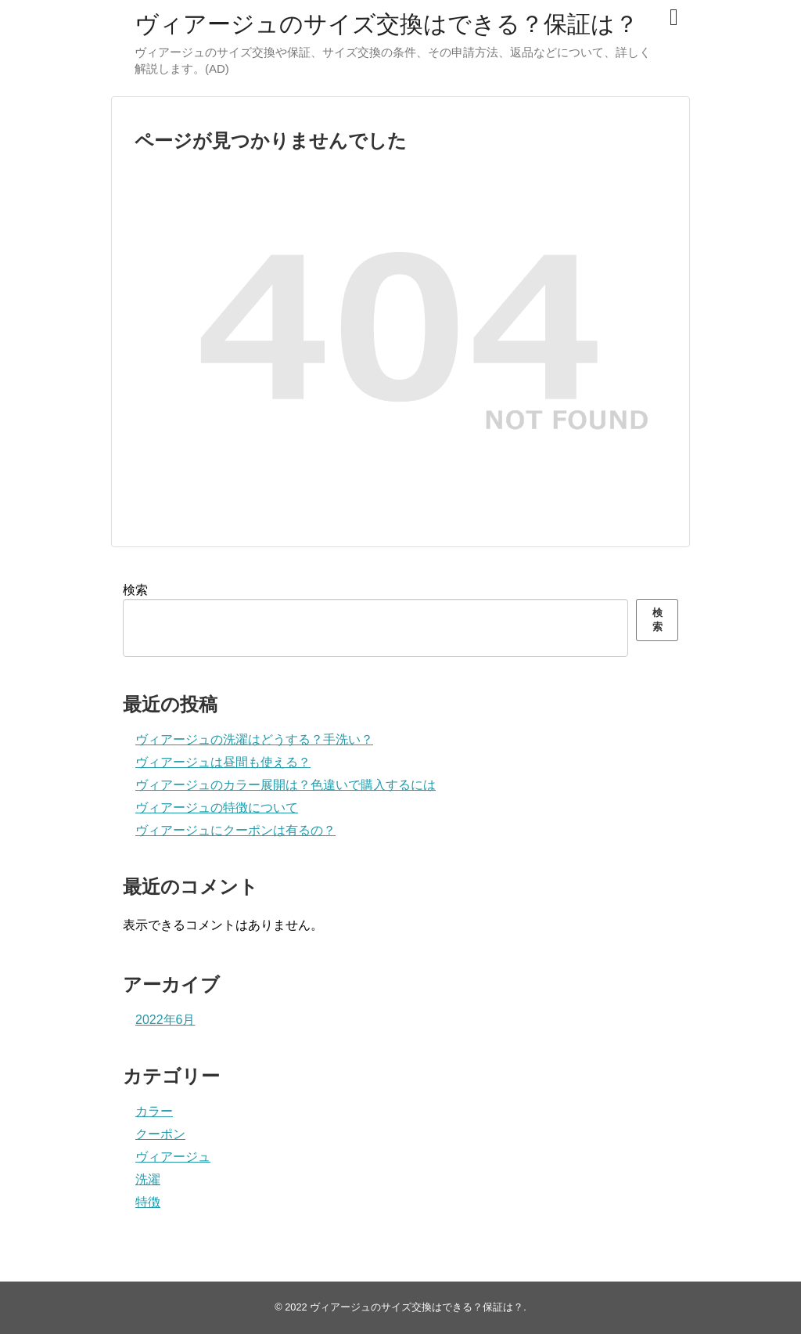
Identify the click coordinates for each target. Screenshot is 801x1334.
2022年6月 (165, 1019)
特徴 (147, 1202)
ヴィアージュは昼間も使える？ (223, 762)
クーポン (160, 1134)
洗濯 (147, 1179)
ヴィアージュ (172, 1156)
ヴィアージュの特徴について (216, 807)
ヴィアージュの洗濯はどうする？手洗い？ (254, 739)
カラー (154, 1111)
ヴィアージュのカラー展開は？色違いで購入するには (285, 784)
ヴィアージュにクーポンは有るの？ (235, 830)
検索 (135, 590)
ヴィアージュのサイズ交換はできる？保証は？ (386, 24)
